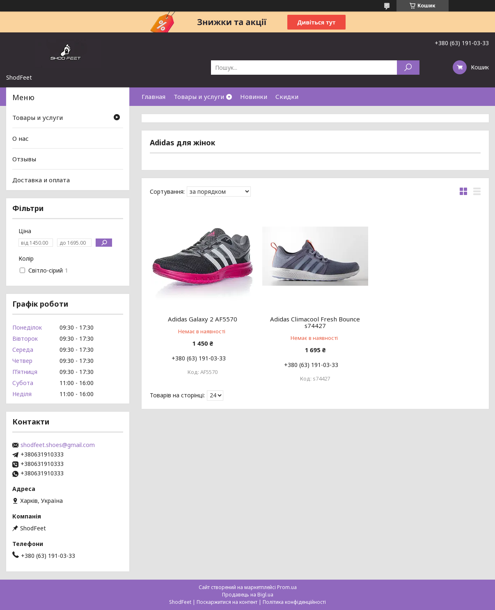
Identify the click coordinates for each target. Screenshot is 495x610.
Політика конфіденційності (294, 602)
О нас (20, 138)
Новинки (253, 96)
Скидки (286, 96)
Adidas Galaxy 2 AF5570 (202, 319)
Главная (153, 96)
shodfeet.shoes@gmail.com (58, 445)
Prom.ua (287, 587)
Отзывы (24, 159)
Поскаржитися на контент (227, 602)
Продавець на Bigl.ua (247, 594)
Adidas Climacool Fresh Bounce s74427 (315, 322)
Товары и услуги (199, 96)
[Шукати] (408, 67)
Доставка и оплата (41, 180)
